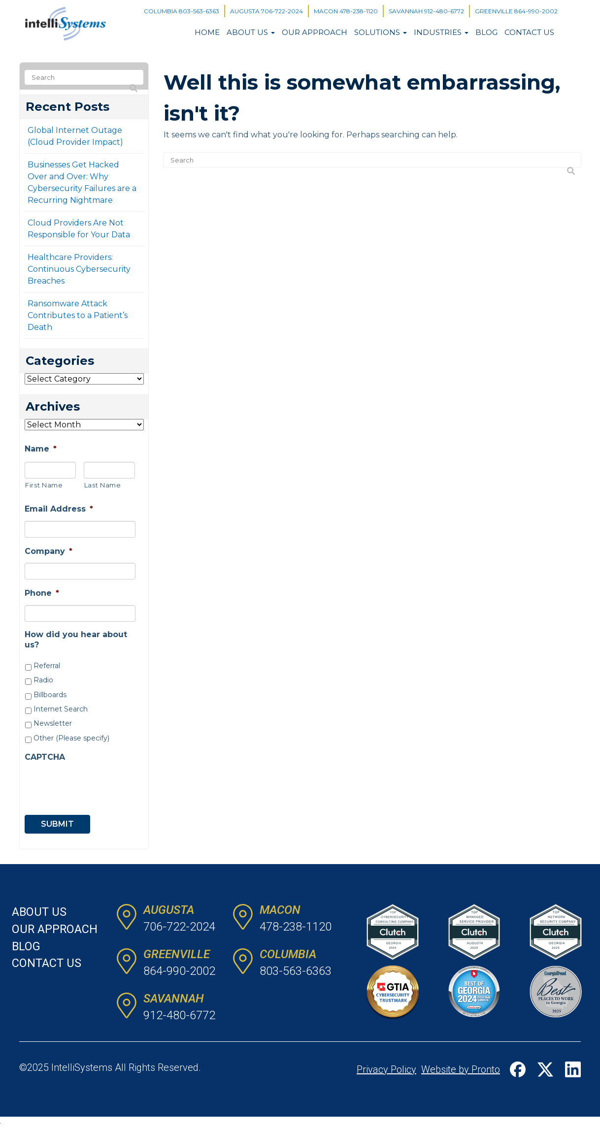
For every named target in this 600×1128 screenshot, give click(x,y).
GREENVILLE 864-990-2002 (516, 11)
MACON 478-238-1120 (346, 11)
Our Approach (314, 32)
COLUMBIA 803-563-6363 (181, 11)
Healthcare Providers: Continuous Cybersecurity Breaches (79, 269)
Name (41, 448)
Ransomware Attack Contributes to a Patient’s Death (78, 315)
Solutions (380, 32)
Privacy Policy (386, 1069)
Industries (441, 32)
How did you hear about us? (76, 639)
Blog (486, 32)
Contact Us (529, 32)
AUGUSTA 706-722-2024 (266, 11)
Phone (42, 593)
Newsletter (52, 723)
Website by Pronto (460, 1069)
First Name (44, 485)
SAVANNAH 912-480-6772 (426, 11)
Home (207, 32)
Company (48, 551)
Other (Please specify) (71, 738)
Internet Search (60, 709)
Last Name (102, 485)
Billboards (50, 694)
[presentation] (81, 783)
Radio (43, 680)
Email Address (59, 509)
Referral (46, 665)
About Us (251, 32)
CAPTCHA (45, 757)
